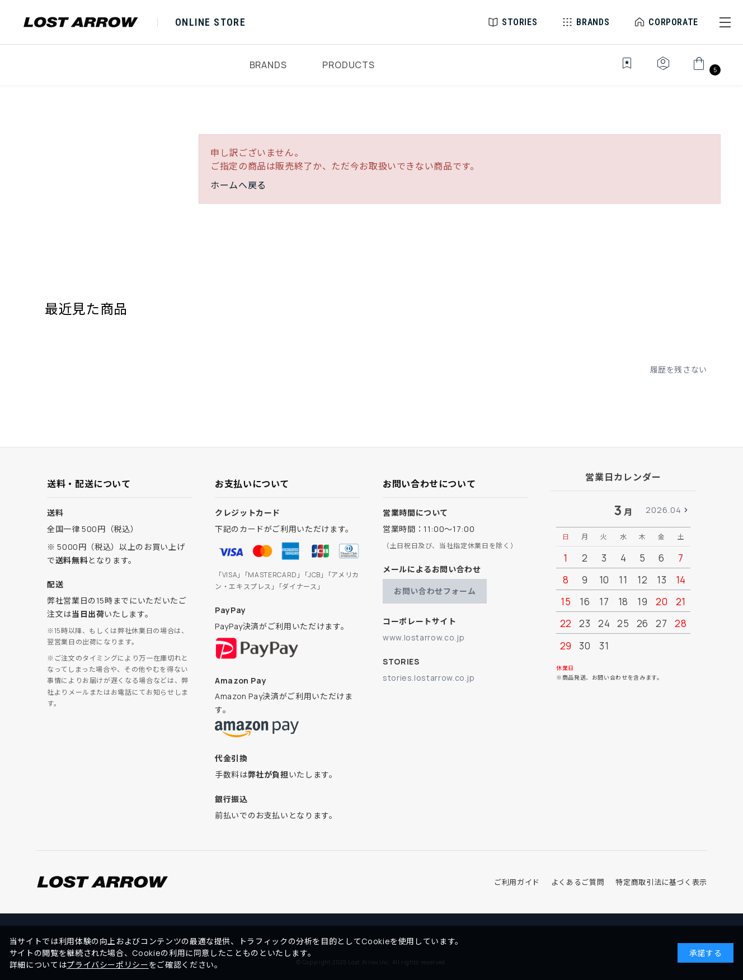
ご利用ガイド (517, 882)
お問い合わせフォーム (435, 591)
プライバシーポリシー (107, 964)
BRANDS (268, 65)
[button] (725, 22)
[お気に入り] (619, 69)
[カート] (705, 69)
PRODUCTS (348, 65)
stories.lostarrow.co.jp (429, 677)
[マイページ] (663, 69)
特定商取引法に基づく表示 (661, 882)
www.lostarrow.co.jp (423, 637)
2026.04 (663, 510)
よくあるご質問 (577, 882)
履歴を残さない (678, 369)
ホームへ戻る (238, 185)
